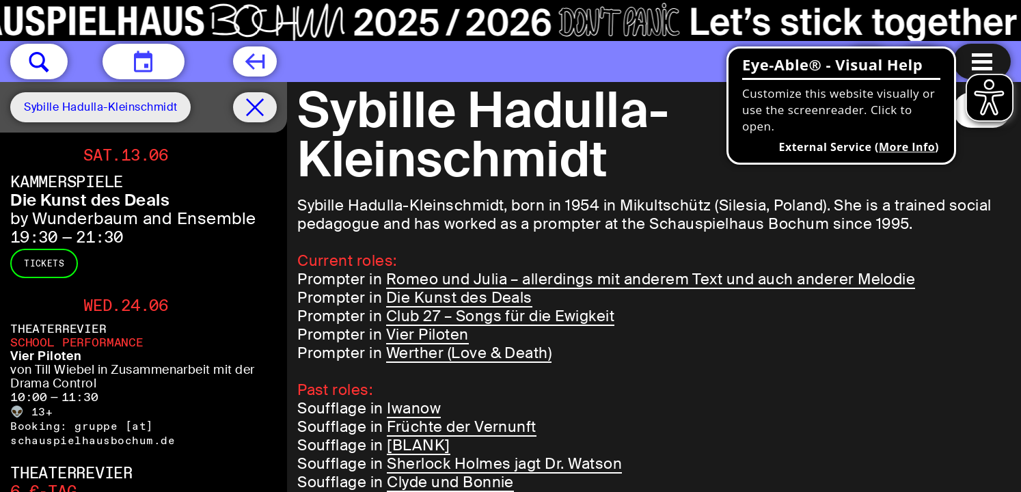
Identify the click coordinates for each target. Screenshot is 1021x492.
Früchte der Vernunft (461, 427)
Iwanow (414, 408)
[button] (39, 61)
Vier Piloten (427, 334)
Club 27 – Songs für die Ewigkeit (500, 316)
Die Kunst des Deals (459, 298)
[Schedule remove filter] (255, 107)
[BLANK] (418, 445)
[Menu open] (982, 61)
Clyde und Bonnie (450, 482)
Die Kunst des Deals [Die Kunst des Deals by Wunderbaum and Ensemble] (89, 199)
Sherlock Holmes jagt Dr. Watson (504, 464)
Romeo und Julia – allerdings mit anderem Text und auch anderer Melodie (651, 279)
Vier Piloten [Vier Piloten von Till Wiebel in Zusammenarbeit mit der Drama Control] (46, 356)
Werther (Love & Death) (469, 353)
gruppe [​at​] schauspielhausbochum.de (92, 433)
